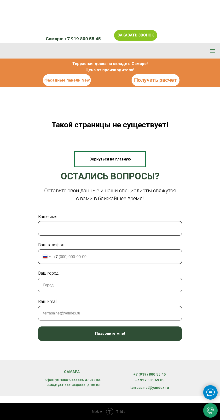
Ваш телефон (51, 244)
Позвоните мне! (110, 333)
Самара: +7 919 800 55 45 (73, 38)
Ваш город (48, 273)
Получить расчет (155, 80)
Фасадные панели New (67, 80)
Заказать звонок (135, 35)
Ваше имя (47, 216)
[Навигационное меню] (212, 51)
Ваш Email (47, 301)
